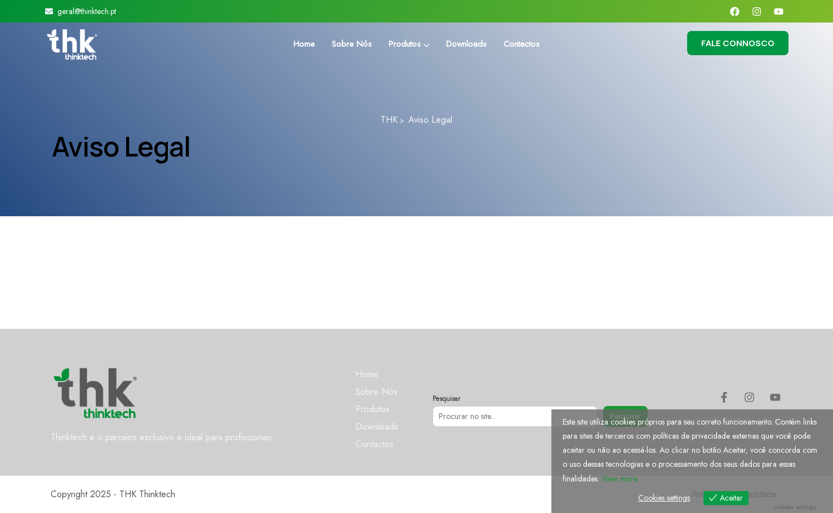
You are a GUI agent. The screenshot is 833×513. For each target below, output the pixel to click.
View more (620, 478)
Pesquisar (446, 399)
